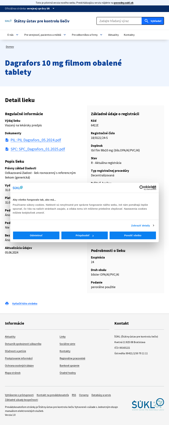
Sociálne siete (67, 343)
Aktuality (10, 336)
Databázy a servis (101, 395)
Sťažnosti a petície (15, 351)
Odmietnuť (36, 235)
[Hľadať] (153, 21)
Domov (10, 46)
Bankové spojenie (69, 365)
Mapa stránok (12, 372)
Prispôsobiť (85, 235)
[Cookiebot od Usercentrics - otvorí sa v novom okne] (141, 187)
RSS (74, 395)
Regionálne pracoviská (72, 358)
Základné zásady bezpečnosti (21, 399)
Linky (63, 336)
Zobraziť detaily (140, 225)
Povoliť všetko (132, 235)
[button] (13, 34)
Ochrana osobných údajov (19, 365)
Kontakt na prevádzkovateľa (53, 395)
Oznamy (83, 395)
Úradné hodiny (68, 372)
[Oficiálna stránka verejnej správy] (41, 8)
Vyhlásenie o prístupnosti (19, 395)
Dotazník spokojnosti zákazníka (23, 343)
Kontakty (65, 351)
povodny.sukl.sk (124, 2)
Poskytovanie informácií (19, 358)
